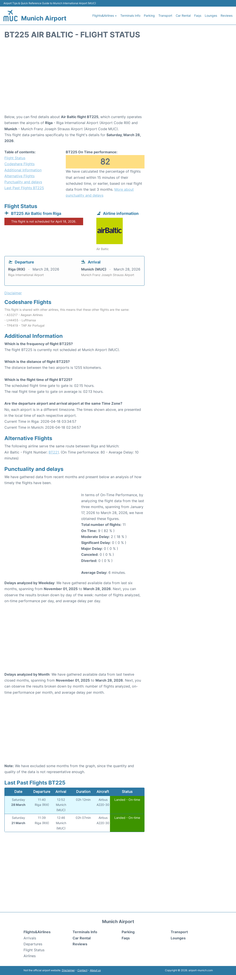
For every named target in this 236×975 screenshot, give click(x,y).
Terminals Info (130, 15)
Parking (149, 15)
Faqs (197, 15)
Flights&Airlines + (104, 15)
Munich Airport (43, 18)
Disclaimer (68, 970)
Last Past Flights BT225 (24, 188)
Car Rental (183, 15)
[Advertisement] (118, 79)
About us (95, 970)
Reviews (226, 15)
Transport (165, 15)
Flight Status (14, 158)
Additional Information (23, 170)
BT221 (54, 452)
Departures (33, 944)
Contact (82, 970)
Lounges (211, 15)
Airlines (30, 956)
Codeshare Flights (19, 164)
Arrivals (30, 938)
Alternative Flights (19, 176)
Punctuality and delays (23, 182)
